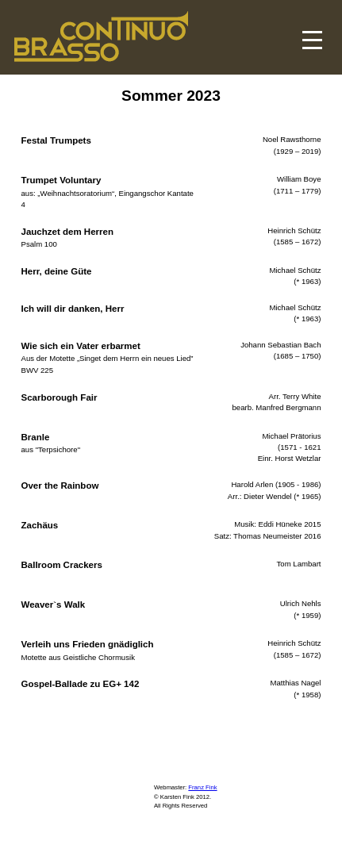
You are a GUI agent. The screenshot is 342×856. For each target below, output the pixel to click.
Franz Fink (202, 787)
